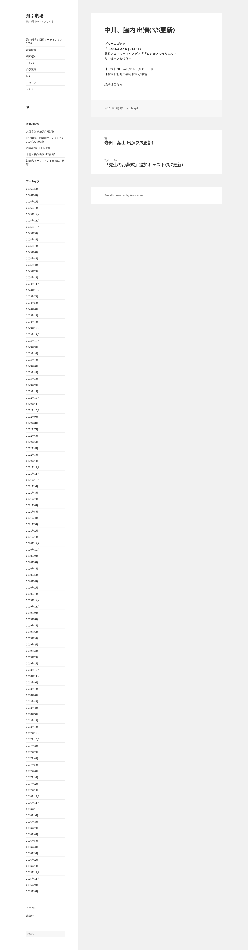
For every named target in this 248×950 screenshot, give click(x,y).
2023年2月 (32, 385)
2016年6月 (32, 834)
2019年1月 (32, 663)
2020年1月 (32, 594)
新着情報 (31, 50)
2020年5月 (32, 575)
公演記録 (31, 69)
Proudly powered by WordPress (123, 195)
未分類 (30, 916)
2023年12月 (33, 328)
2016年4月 (32, 847)
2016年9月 (32, 815)
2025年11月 (33, 220)
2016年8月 (32, 821)
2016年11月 (33, 802)
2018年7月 (32, 689)
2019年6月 (32, 632)
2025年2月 (32, 271)
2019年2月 (32, 657)
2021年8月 (32, 492)
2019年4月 (32, 644)
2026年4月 (32, 195)
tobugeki (134, 108)
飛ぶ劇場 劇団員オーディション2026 (44, 41)
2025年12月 (33, 214)
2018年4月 (32, 708)
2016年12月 (33, 796)
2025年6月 (32, 252)
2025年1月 (32, 277)
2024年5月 (32, 303)
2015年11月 (33, 878)
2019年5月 (32, 638)
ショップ (31, 82)
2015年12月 (33, 872)
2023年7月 (32, 359)
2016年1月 (32, 866)
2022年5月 (32, 442)
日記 (28, 76)
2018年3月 (32, 714)
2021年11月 (33, 473)
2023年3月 (32, 378)
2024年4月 (32, 309)
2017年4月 (32, 771)
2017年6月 (32, 758)
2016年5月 (32, 840)
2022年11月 (33, 404)
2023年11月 (33, 334)
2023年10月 (33, 341)
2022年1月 (32, 461)
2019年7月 (32, 625)
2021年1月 (32, 537)
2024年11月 (33, 284)
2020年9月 (32, 556)
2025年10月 (33, 227)
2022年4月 (32, 448)
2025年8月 (32, 239)
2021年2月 (32, 530)
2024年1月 (32, 322)
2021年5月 (32, 511)
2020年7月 (32, 568)
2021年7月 (32, 499)
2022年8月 (32, 423)
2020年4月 (32, 581)
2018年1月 (32, 727)
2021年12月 (33, 467)
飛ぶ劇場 (34, 16)
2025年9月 (32, 233)
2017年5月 (32, 764)
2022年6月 (32, 435)
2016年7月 (32, 828)
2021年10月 (33, 480)
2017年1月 (32, 790)
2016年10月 (33, 809)
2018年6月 (32, 695)
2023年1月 (32, 391)
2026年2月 (32, 201)
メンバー (31, 63)
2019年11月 (33, 606)
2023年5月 (32, 372)
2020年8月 (32, 562)
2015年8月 (32, 891)
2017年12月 (33, 733)
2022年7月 (32, 429)
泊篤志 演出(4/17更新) (38, 148)
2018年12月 (33, 670)
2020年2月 (32, 587)
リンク (30, 88)
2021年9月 (32, 486)
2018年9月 (32, 682)
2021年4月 (32, 518)
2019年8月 (32, 619)
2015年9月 (32, 885)
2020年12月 (33, 543)
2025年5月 (32, 258)
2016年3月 (32, 853)
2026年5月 (32, 189)
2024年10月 (33, 290)
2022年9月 (32, 416)
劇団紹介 (31, 56)
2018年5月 (32, 701)
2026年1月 (32, 208)
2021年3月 (32, 524)
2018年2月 (32, 720)
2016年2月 (32, 859)
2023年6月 (32, 366)
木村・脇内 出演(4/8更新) (40, 154)
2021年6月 (32, 505)
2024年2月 (32, 315)
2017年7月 (32, 752)
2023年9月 (32, 347)
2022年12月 (33, 397)
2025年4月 (32, 265)
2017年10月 (33, 739)
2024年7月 (32, 296)
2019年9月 (32, 613)
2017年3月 (32, 777)
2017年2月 (32, 783)
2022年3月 (32, 454)
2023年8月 (32, 353)
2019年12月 (33, 600)
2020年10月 (33, 549)
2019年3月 (32, 651)
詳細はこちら (113, 84)
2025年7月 (32, 246)
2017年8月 (32, 746)
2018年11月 (33, 676)
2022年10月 (33, 410)
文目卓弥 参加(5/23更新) (40, 131)
